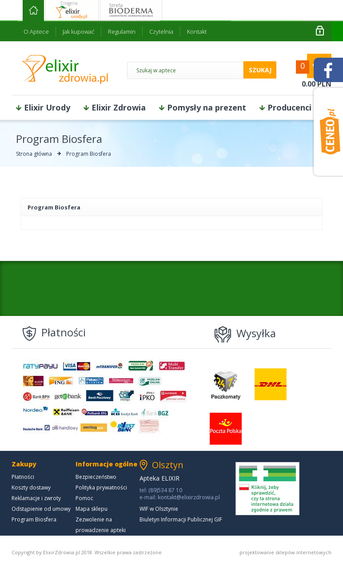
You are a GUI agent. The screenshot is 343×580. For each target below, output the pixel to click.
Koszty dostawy (31, 487)
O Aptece (36, 32)
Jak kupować (78, 32)
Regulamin (122, 32)
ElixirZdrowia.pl (64, 69)
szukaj (260, 70)
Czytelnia (161, 32)
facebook (328, 70)
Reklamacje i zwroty (36, 498)
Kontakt (197, 32)
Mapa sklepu (92, 509)
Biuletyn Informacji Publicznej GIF (181, 519)
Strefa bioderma (131, 10)
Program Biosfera (34, 519)
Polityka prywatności (101, 487)
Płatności (23, 477)
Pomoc (84, 498)
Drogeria (69, 3)
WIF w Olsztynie (159, 509)
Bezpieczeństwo (96, 477)
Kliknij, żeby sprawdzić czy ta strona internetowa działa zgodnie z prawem (267, 488)
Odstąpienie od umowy (41, 509)
